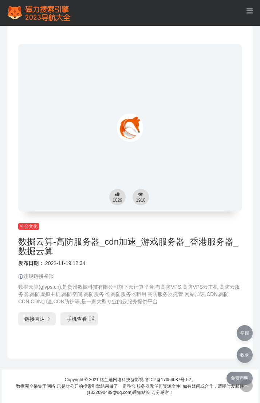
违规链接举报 (36, 276)
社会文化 (29, 226)
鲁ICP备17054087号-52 (168, 379)
